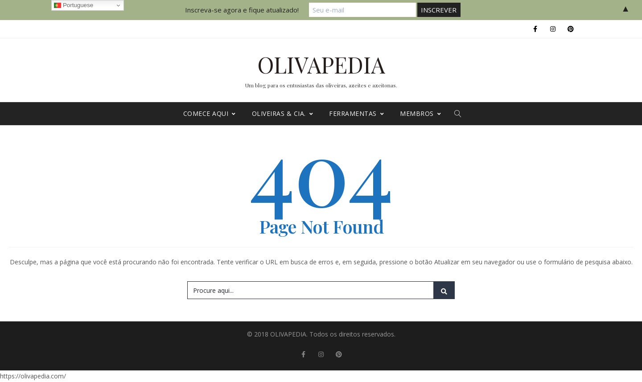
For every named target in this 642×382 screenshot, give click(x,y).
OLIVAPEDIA (321, 64)
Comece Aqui (209, 113)
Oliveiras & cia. (282, 113)
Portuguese (73, 5)
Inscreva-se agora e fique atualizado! (242, 9)
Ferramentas (356, 113)
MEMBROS (420, 113)
